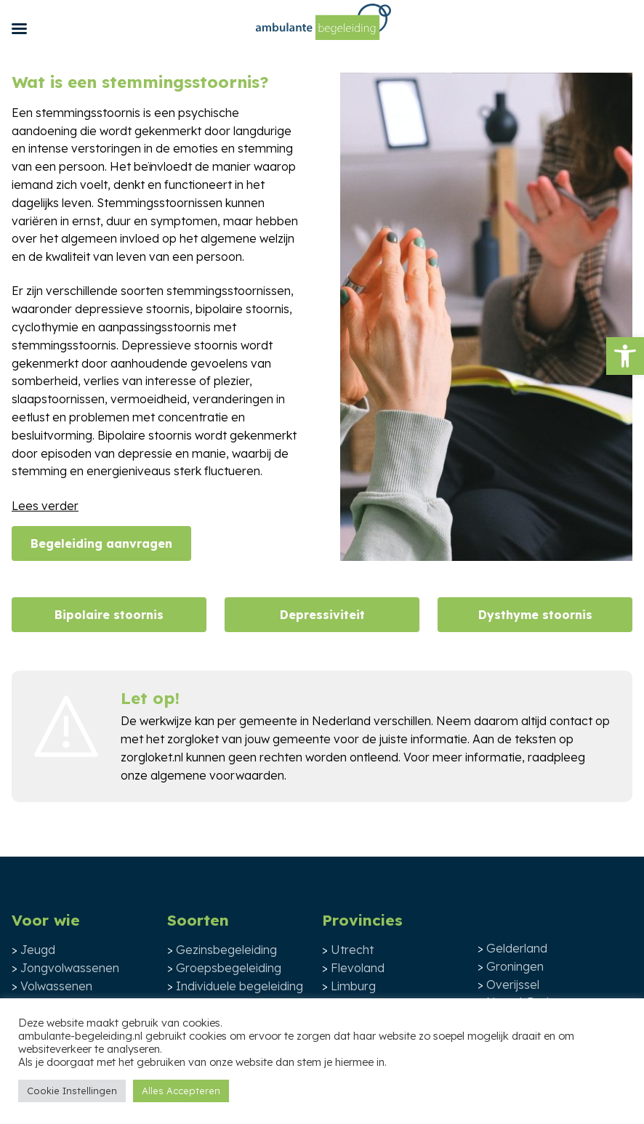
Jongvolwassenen (69, 968)
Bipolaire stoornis (109, 614)
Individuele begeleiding (239, 986)
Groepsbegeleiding (228, 968)
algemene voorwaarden (217, 775)
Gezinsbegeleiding (226, 949)
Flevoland (358, 968)
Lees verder (45, 505)
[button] (625, 356)
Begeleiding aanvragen (101, 543)
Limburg (353, 986)
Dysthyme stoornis (535, 614)
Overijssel (512, 984)
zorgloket (193, 739)
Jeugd (37, 949)
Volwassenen (56, 986)
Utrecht (352, 949)
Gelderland (516, 948)
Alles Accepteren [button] (181, 1090)
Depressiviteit (322, 614)
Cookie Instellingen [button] (72, 1090)
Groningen (515, 966)
